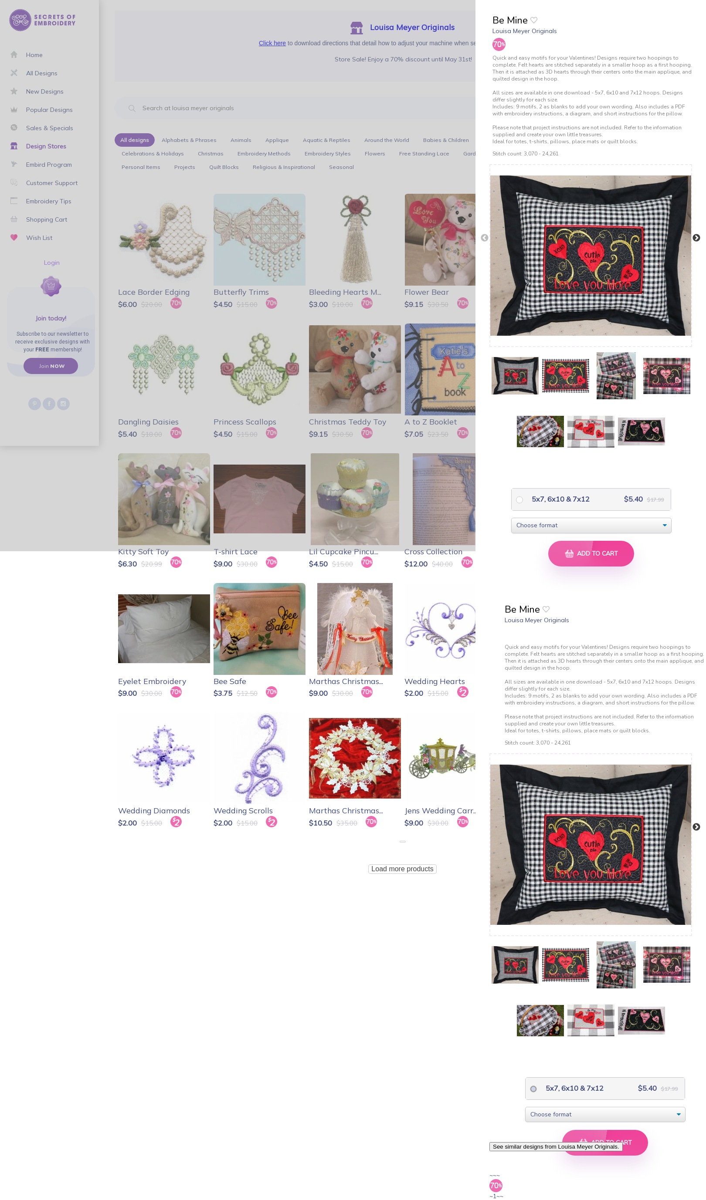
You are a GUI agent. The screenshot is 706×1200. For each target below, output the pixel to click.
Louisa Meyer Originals (524, 31)
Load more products (402, 869)
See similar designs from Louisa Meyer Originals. (556, 1146)
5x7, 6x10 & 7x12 (560, 499)
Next (696, 238)
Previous (484, 238)
